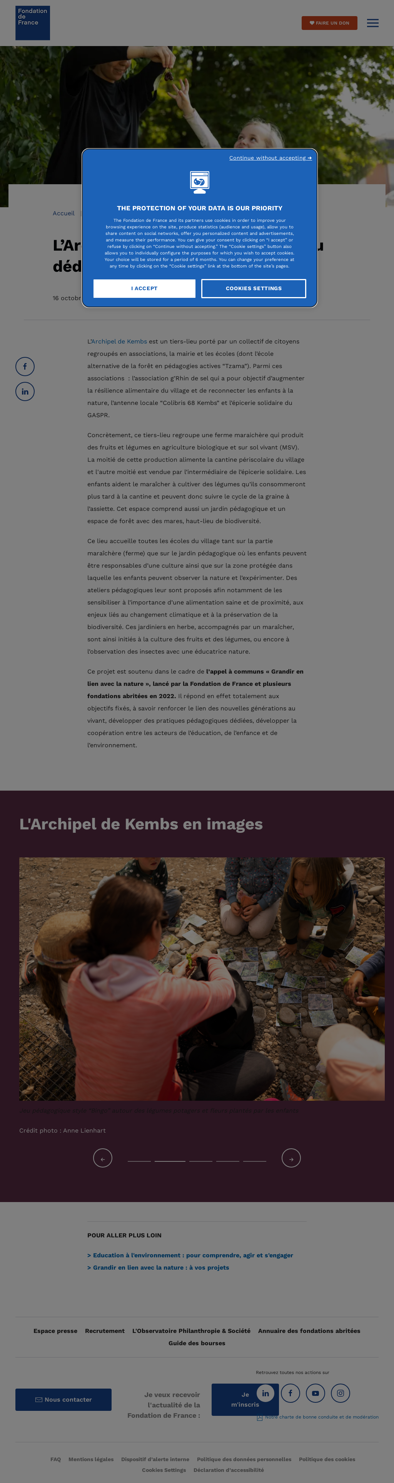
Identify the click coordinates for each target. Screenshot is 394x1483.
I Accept (144, 288)
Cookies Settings (254, 288)
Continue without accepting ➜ (270, 158)
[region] (200, 228)
